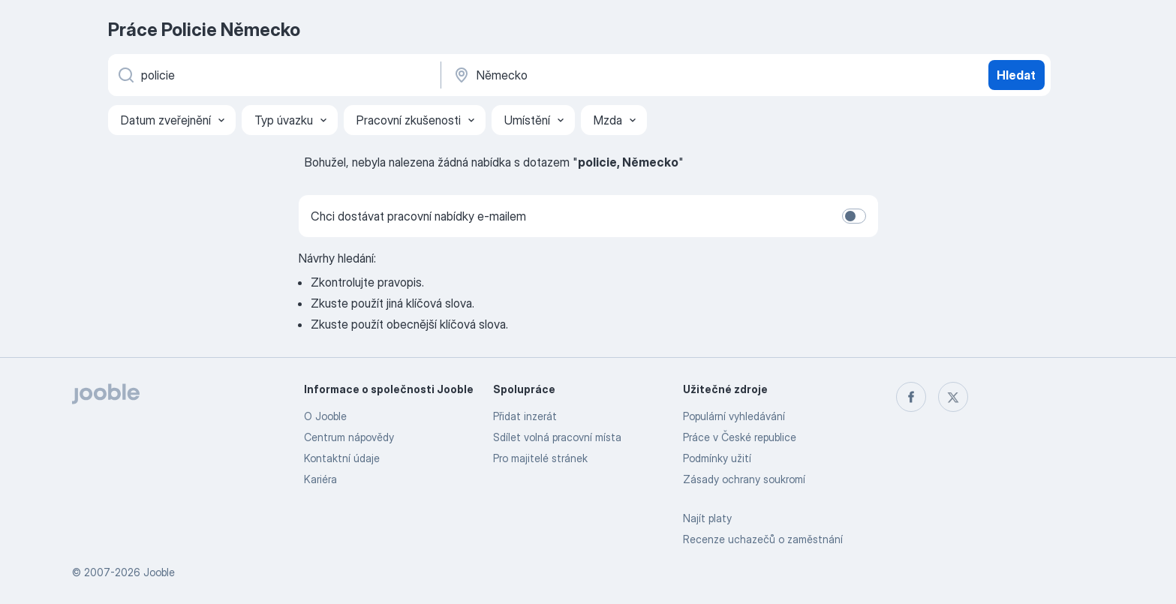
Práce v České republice (739, 437)
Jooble (159, 572)
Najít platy (707, 518)
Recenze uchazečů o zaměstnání (763, 539)
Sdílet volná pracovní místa (557, 437)
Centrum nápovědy (349, 437)
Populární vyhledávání (734, 416)
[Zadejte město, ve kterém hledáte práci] (609, 75)
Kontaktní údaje (342, 458)
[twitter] (953, 397)
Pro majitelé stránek (540, 458)
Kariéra (320, 479)
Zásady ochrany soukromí (744, 479)
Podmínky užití (717, 458)
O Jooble (325, 416)
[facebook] (911, 397)
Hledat (1016, 75)
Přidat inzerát (525, 416)
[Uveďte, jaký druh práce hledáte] (273, 75)
